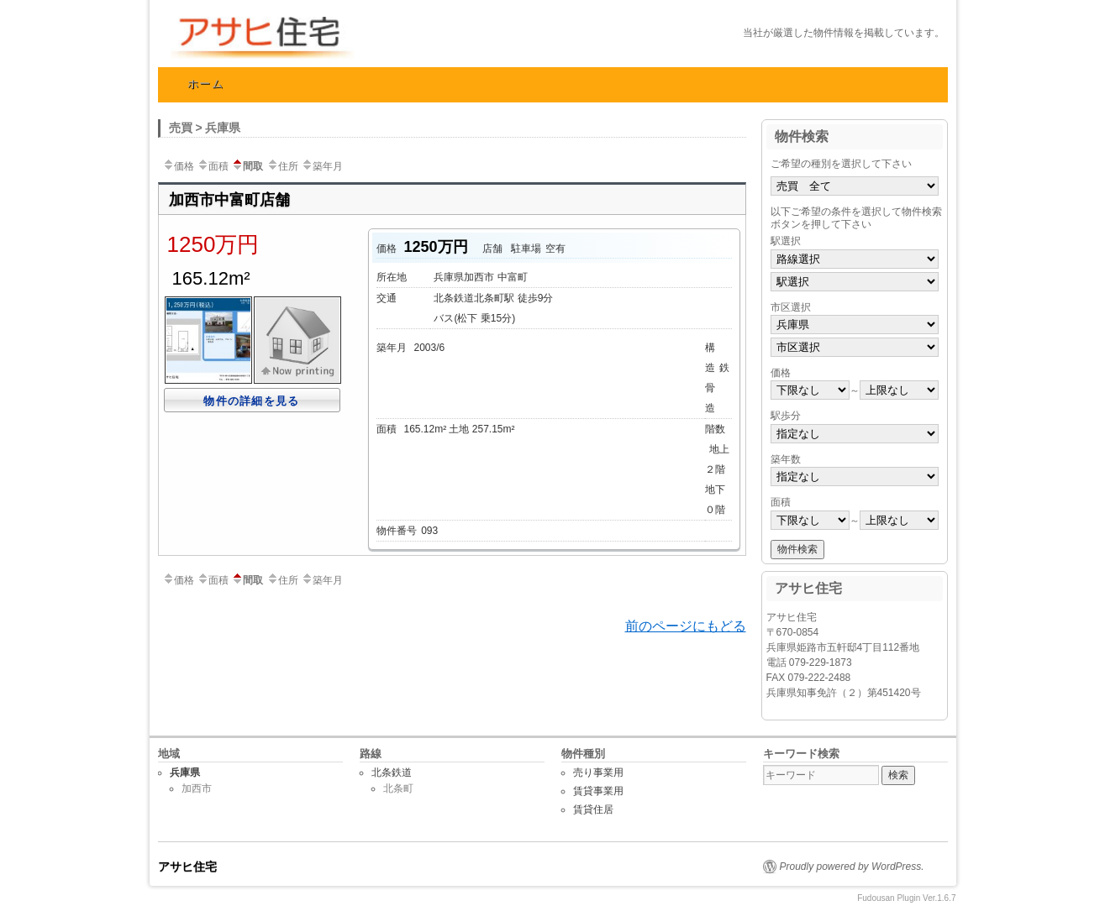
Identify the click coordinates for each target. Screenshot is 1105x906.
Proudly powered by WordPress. (852, 866)
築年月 (322, 166)
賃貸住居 (593, 809)
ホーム (205, 83)
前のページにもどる (685, 626)
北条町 (398, 788)
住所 (282, 166)
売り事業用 (598, 772)
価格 (178, 166)
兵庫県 (185, 772)
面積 (213, 166)
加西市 (197, 788)
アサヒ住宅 (339, 38)
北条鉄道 (391, 772)
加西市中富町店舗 (229, 199)
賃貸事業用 (598, 791)
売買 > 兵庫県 (205, 127)
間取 (247, 166)
